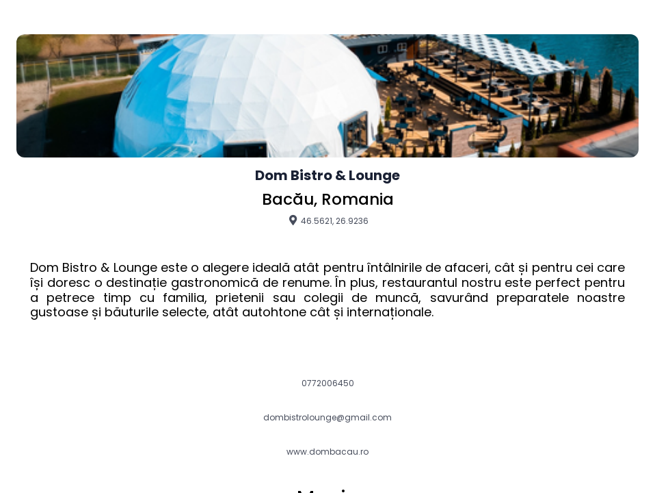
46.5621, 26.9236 (327, 220)
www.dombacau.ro (327, 452)
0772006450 (328, 383)
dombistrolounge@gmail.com (327, 417)
